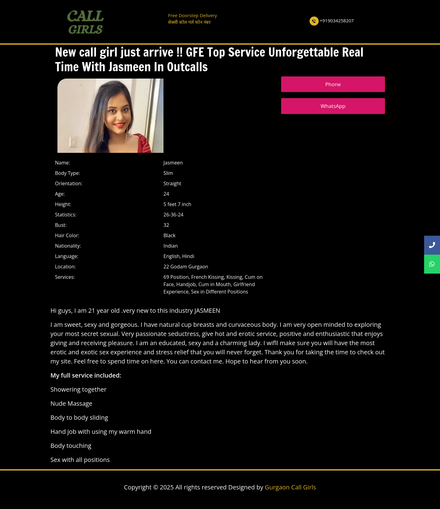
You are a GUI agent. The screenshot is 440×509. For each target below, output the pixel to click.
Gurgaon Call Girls (290, 487)
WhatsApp (333, 105)
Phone (333, 84)
